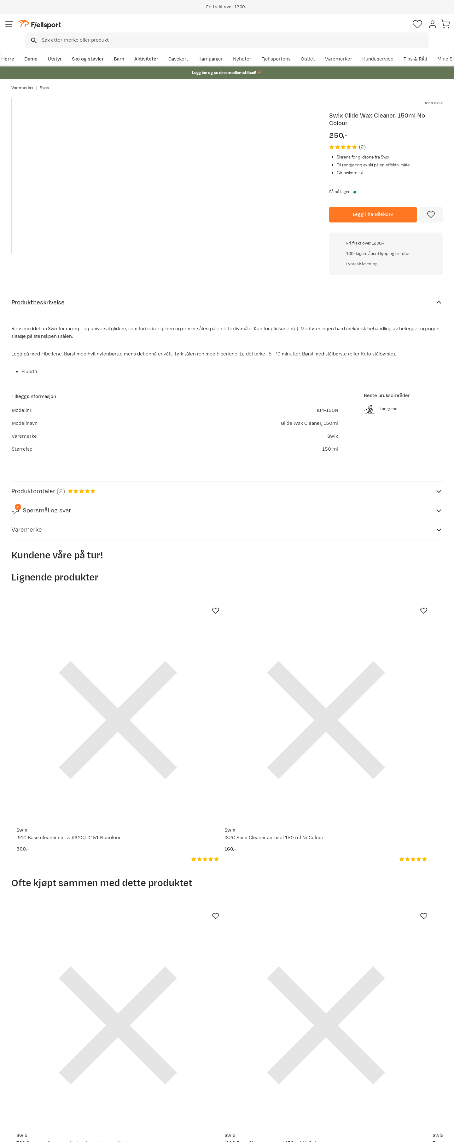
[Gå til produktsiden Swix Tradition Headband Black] (283, 849)
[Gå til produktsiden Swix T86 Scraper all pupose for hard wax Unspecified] (59, 849)
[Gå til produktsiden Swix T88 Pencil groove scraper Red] (394, 849)
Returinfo (28, 1069)
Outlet (357, 49)
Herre (17, 49)
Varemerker (388, 49)
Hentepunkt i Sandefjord (45, 1089)
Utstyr (65, 49)
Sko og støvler (98, 49)
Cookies (442, 1132)
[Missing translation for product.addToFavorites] (431, 206)
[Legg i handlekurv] (373, 206)
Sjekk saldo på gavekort (44, 1059)
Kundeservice (427, 49)
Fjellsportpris (325, 49)
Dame (41, 49)
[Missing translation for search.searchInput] (108, 30)
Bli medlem (417, 995)
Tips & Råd (30, 1079)
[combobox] (232, 30)
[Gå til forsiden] (43, 30)
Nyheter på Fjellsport (128, 1059)
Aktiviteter (157, 49)
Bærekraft (203, 1089)
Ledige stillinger (210, 1079)
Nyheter (291, 49)
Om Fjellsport (207, 1049)
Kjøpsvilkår (414, 1132)
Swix (44, 81)
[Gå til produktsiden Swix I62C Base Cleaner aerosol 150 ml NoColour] (171, 637)
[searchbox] (240, 30)
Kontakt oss (31, 1099)
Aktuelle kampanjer (126, 1049)
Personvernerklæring (374, 1132)
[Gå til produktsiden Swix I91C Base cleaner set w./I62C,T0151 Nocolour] (59, 637)
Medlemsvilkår (208, 1069)
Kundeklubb (205, 1059)
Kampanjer (260, 49)
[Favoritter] (398, 30)
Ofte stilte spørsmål (40, 1049)
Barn (129, 49)
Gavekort (115, 1079)
